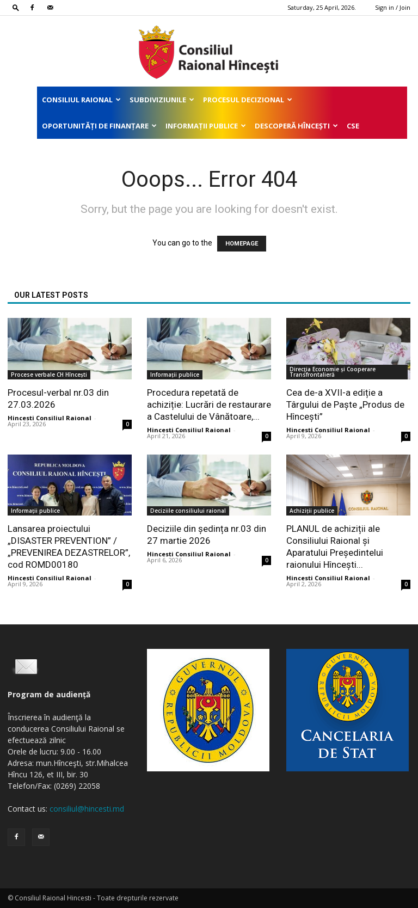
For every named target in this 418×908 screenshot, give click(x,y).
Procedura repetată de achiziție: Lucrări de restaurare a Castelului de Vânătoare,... (209, 404)
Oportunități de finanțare (99, 126)
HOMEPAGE (241, 243)
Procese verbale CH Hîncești (49, 374)
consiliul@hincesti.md (87, 808)
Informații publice (205, 126)
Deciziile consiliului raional (188, 510)
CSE (353, 126)
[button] (16, 7)
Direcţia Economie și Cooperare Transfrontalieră (333, 371)
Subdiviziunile (162, 100)
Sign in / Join (392, 7)
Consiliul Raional (81, 100)
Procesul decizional (247, 100)
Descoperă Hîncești (296, 126)
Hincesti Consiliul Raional (49, 418)
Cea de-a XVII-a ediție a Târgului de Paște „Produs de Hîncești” (345, 404)
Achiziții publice (312, 510)
